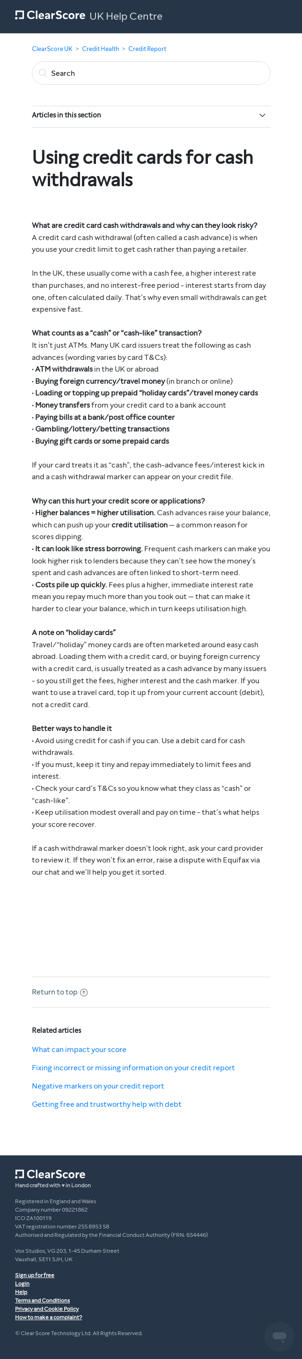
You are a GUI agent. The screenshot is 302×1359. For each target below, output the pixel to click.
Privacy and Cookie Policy (47, 1309)
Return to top (60, 991)
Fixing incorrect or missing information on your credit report (133, 1067)
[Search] (151, 73)
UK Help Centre (125, 16)
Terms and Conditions (42, 1300)
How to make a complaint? (48, 1317)
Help (21, 1292)
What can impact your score (79, 1049)
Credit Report (147, 49)
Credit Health (100, 49)
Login (22, 1283)
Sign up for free (34, 1275)
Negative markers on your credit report (98, 1085)
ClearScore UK (52, 49)
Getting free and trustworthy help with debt (107, 1104)
